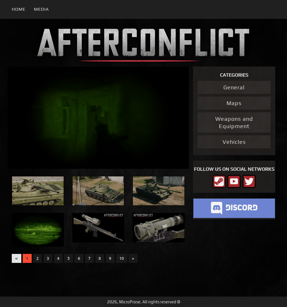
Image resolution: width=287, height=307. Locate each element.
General (234, 87)
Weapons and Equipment (234, 122)
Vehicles (234, 141)
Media (41, 9)
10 (121, 258)
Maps (234, 103)
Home (19, 9)
